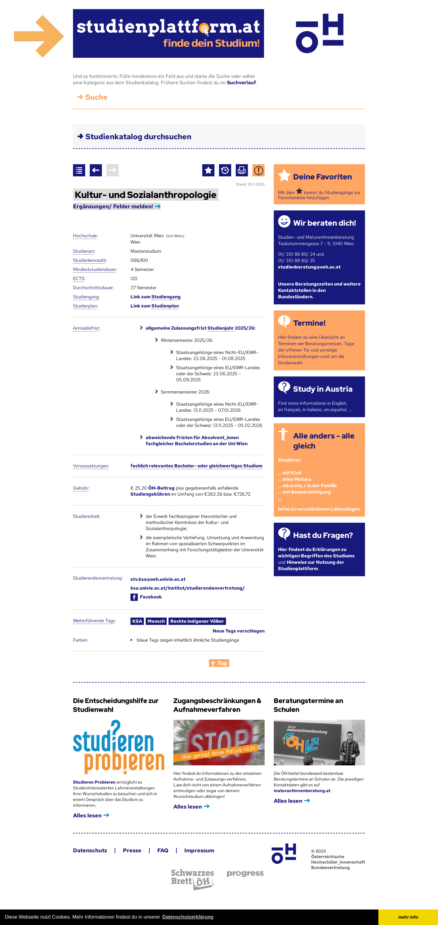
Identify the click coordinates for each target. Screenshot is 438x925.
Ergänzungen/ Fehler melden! (113, 206)
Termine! (309, 323)
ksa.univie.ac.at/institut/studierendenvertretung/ (187, 588)
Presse (132, 850)
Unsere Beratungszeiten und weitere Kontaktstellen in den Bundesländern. (319, 290)
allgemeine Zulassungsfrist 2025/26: (200, 328)
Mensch (156, 621)
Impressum (199, 850)
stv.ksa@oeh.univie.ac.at (158, 579)
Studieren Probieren (94, 782)
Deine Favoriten (322, 177)
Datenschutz (90, 850)
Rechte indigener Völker (197, 621)
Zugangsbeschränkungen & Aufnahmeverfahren (217, 705)
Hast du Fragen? (323, 535)
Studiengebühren (150, 494)
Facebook (146, 597)
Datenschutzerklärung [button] (188, 917)
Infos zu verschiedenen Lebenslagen (319, 509)
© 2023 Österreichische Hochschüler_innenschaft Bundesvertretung (338, 859)
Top (222, 663)
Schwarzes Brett (192, 880)
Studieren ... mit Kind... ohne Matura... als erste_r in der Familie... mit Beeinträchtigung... (307, 479)
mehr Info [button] (408, 917)
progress (245, 874)
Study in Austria (323, 389)
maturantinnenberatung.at (302, 790)
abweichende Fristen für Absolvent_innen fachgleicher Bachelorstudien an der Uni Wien (197, 441)
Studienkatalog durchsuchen (138, 137)
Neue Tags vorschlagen (239, 631)
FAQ (163, 850)
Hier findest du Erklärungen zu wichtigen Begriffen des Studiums (316, 552)
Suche (96, 97)
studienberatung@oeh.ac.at (309, 267)
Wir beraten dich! (324, 223)
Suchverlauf (241, 82)
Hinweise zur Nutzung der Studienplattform (311, 565)
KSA (137, 621)
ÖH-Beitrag (161, 488)
